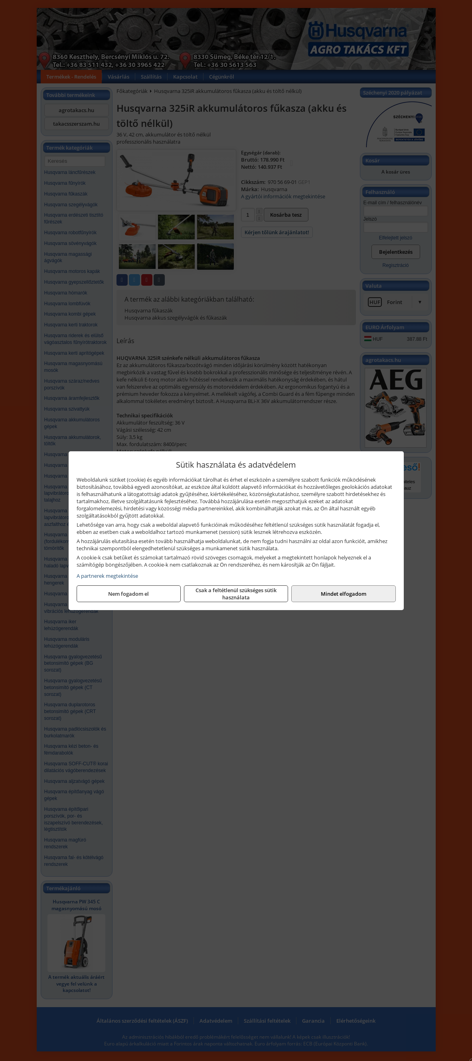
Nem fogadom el (128, 593)
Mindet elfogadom (343, 593)
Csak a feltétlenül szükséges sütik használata (236, 594)
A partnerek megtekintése (107, 575)
